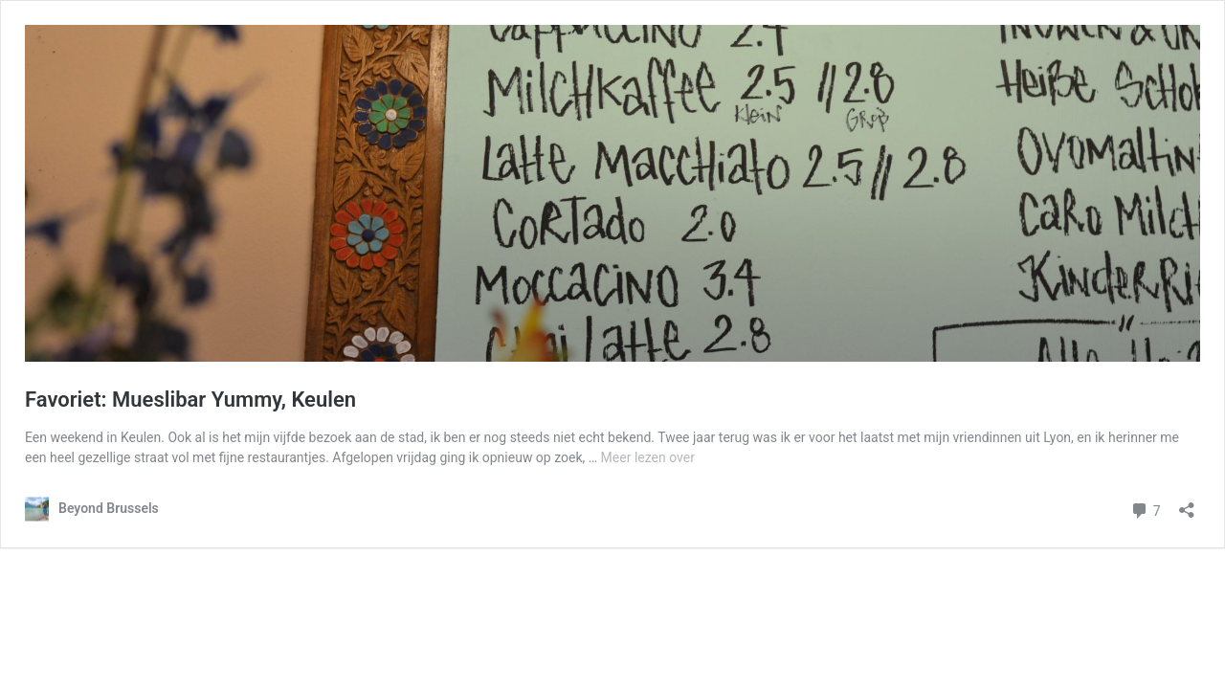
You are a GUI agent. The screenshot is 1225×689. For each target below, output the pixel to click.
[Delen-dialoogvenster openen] (1186, 504)
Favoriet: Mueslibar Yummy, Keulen (190, 399)
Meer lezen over (648, 457)
